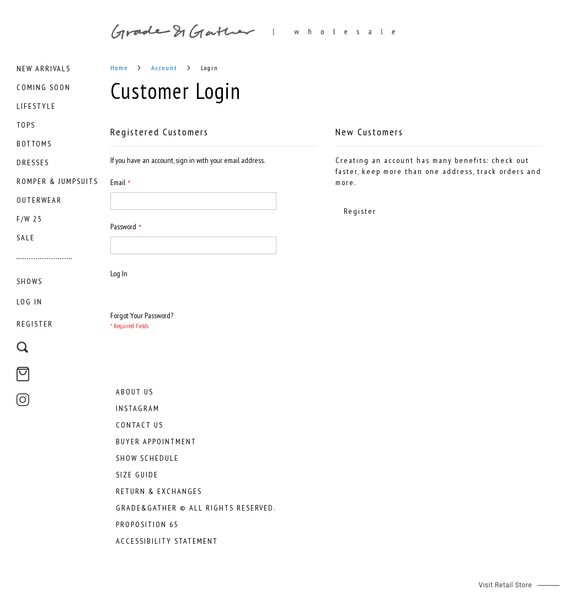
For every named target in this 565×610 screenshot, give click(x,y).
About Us (134, 392)
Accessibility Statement (167, 541)
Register (35, 324)
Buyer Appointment (156, 441)
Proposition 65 (147, 524)
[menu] (58, 177)
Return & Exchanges (159, 491)
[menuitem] (44, 68)
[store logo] (337, 31)
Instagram (137, 408)
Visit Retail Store (505, 585)
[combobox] (57, 342)
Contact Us (139, 425)
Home (120, 68)
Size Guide (137, 475)
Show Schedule (147, 458)
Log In (29, 302)
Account (165, 68)
